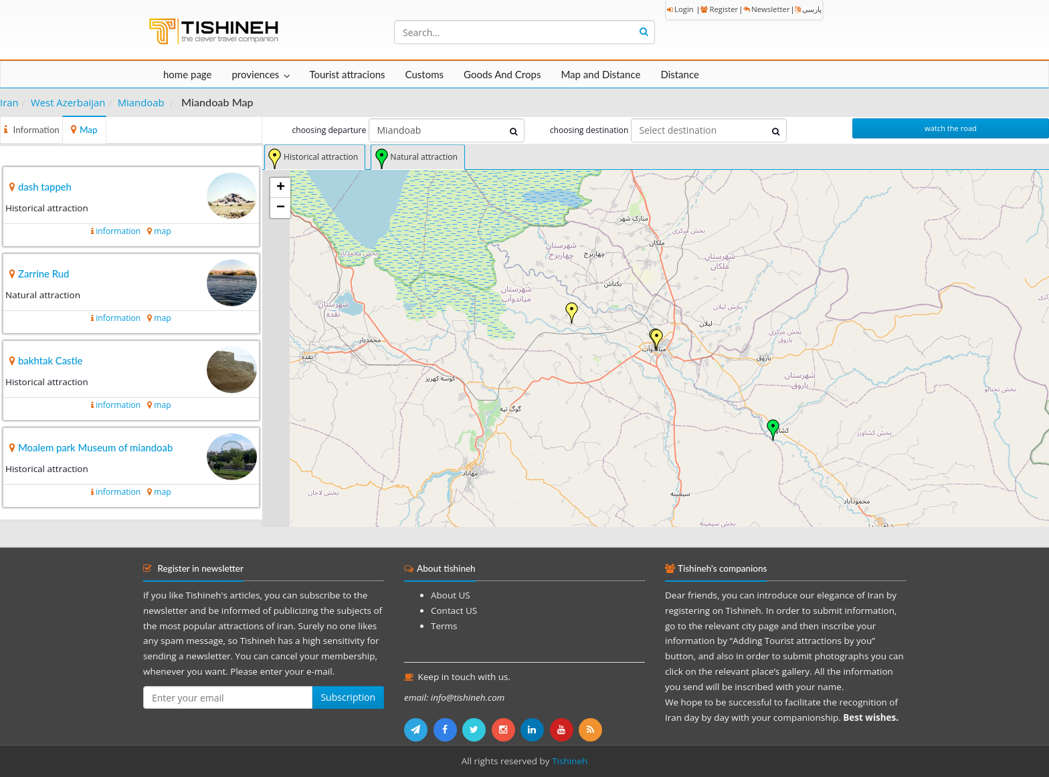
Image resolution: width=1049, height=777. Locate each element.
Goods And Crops (502, 74)
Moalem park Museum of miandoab (95, 447)
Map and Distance (600, 74)
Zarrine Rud (43, 273)
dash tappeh (45, 187)
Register (719, 9)
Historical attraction (321, 156)
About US (450, 595)
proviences (255, 74)
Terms (444, 626)
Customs (424, 74)
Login (680, 9)
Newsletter (766, 9)
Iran (9, 102)
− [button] (280, 208)
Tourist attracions (347, 74)
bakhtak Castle (50, 360)
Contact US (454, 610)
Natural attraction (424, 156)
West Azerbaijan (68, 102)
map (162, 231)
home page (187, 74)
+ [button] (280, 188)
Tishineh (569, 761)
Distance (679, 74)
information (118, 231)
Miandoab (141, 102)
